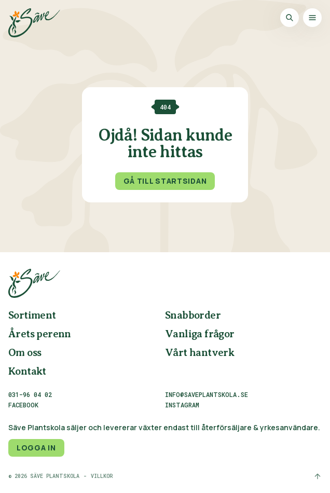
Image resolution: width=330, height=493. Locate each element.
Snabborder (193, 315)
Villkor (102, 476)
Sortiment (32, 315)
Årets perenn (39, 334)
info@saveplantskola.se (206, 394)
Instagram (182, 405)
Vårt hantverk (199, 353)
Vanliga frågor (200, 334)
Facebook (23, 405)
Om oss (24, 353)
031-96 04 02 (30, 394)
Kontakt (27, 371)
